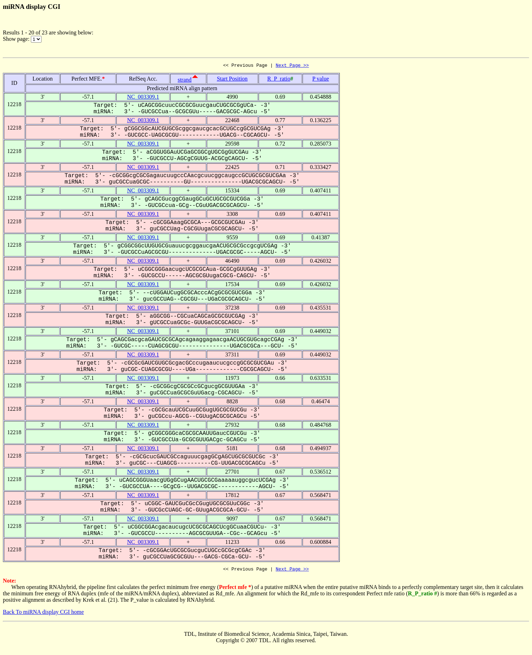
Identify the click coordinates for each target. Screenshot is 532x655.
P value (320, 80)
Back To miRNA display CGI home (43, 614)
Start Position (232, 80)
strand (185, 81)
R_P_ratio (278, 80)
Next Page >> (292, 66)
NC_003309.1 (143, 98)
